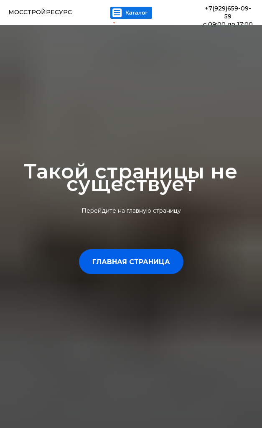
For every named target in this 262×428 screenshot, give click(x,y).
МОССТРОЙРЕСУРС (40, 12)
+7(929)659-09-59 (228, 12)
